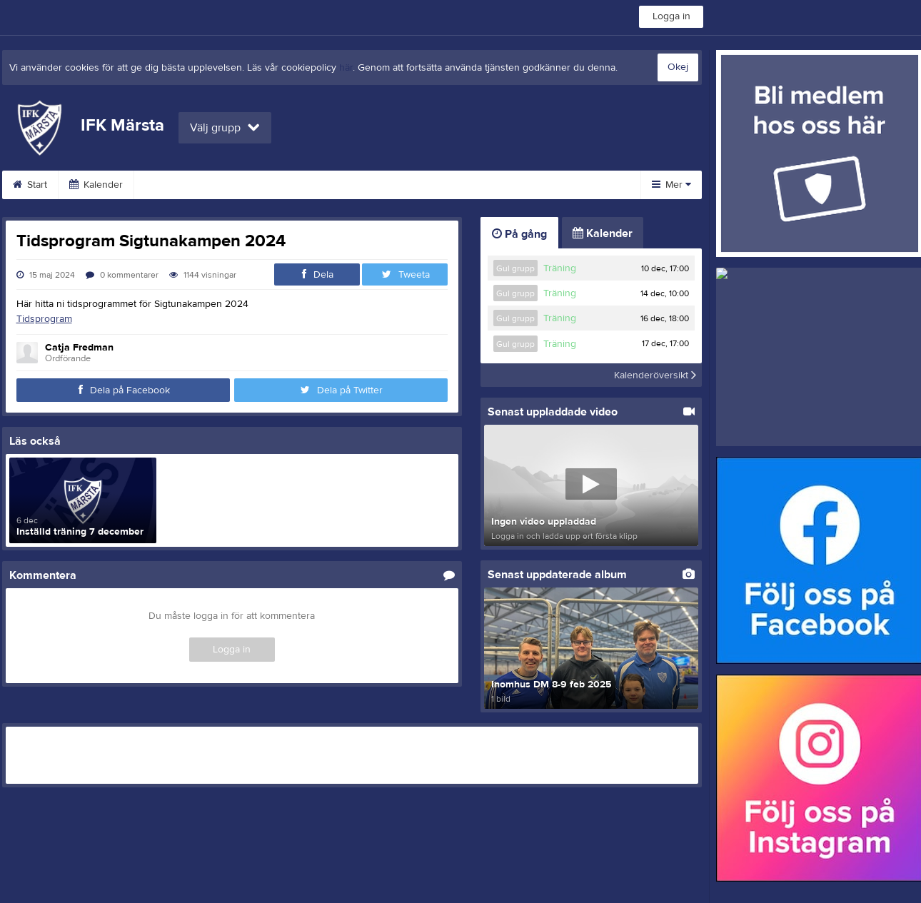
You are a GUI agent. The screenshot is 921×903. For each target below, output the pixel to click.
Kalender (96, 184)
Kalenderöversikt (655, 374)
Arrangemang (351, 184)
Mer (671, 184)
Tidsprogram (44, 319)
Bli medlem (440, 184)
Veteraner (264, 184)
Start (30, 184)
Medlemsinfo (179, 184)
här (346, 67)
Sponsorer (524, 184)
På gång (519, 234)
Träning (559, 268)
